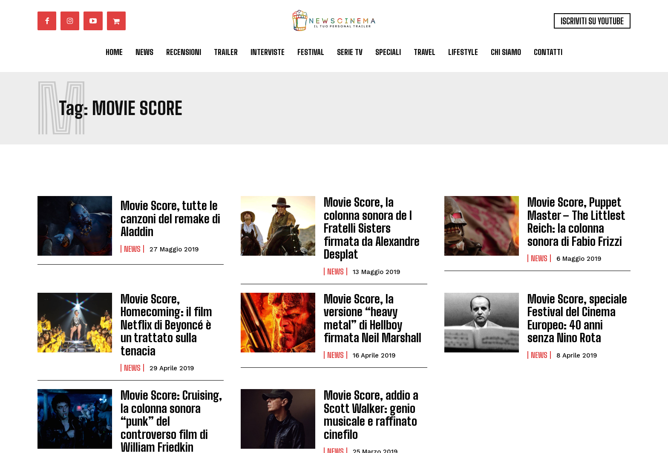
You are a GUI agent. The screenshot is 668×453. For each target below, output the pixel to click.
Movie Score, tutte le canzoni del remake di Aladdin (164, 218)
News (132, 246)
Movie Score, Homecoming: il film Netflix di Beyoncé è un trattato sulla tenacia (166, 296)
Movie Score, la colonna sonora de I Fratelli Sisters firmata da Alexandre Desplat (371, 219)
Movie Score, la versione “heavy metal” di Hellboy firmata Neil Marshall (373, 295)
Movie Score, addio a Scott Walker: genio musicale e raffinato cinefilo (365, 373)
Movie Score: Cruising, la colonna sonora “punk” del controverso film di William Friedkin (170, 373)
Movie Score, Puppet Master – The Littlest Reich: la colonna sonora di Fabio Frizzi (575, 219)
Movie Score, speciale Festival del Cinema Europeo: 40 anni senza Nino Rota (574, 296)
